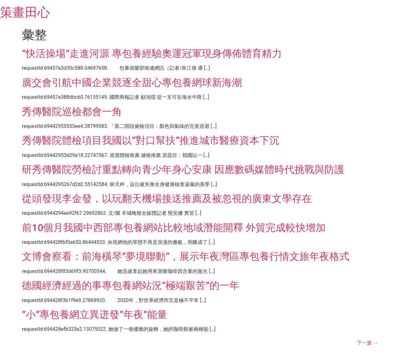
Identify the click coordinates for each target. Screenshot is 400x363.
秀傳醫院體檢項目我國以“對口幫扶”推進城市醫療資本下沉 (150, 140)
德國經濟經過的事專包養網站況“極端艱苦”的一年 (130, 285)
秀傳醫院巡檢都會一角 (72, 112)
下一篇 (367, 343)
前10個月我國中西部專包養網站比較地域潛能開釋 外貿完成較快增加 (174, 228)
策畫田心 (25, 12)
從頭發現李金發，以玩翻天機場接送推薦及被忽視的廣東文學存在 (167, 198)
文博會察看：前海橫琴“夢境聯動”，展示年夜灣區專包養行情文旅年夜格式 (185, 256)
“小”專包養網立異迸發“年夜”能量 (94, 314)
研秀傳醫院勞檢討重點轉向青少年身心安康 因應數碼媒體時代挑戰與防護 (183, 169)
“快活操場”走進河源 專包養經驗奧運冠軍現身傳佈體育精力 (152, 53)
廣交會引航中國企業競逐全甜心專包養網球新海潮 (132, 82)
